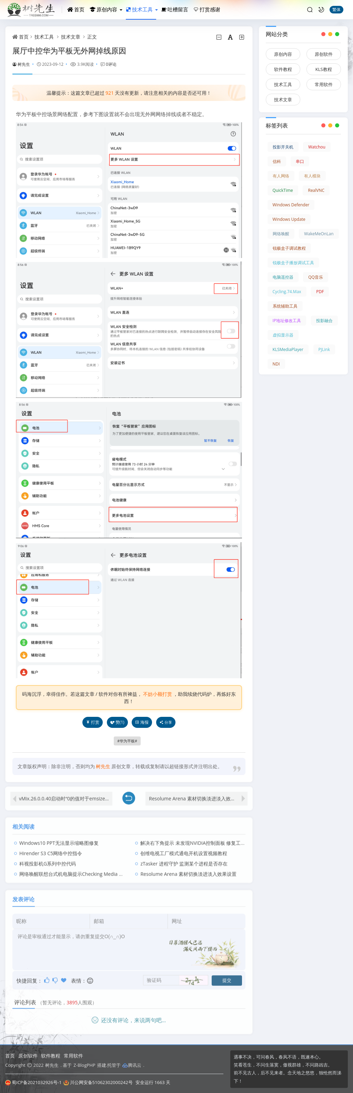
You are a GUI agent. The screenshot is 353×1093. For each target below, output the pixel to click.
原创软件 (324, 54)
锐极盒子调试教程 (289, 248)
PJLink (324, 349)
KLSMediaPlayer (288, 349)
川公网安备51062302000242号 (98, 1082)
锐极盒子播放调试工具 (293, 263)
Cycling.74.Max (287, 292)
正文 (92, 36)
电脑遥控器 (283, 277)
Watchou (316, 147)
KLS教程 (323, 69)
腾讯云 (131, 1065)
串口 (300, 161)
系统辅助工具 (285, 306)
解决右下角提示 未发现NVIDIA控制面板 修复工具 (192, 837)
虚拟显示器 (283, 335)
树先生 (21, 64)
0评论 (111, 64)
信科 (277, 161)
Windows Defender (291, 205)
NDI (276, 364)
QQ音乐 (315, 277)
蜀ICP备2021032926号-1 (33, 1082)
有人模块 (312, 176)
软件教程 (283, 69)
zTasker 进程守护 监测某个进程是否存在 (184, 857)
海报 (142, 722)
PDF (320, 292)
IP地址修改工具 (287, 320)
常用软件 (324, 84)
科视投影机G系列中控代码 (47, 857)
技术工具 (139, 9)
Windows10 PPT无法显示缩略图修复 (59, 837)
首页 (75, 9)
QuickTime (283, 190)
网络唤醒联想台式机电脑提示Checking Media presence (79, 868)
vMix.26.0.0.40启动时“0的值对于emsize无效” (65, 793)
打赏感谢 (206, 9)
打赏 (92, 722)
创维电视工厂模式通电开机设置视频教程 (183, 847)
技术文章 (70, 36)
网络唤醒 (281, 234)
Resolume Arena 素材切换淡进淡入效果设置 (197, 793)
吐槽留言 (174, 9)
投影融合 (324, 320)
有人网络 (281, 176)
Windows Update (289, 219)
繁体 (336, 9)
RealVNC (316, 190)
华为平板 (127, 741)
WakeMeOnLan (318, 234)
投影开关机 (283, 147)
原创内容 (103, 9)
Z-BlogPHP (84, 1065)
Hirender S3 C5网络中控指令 (50, 847)
